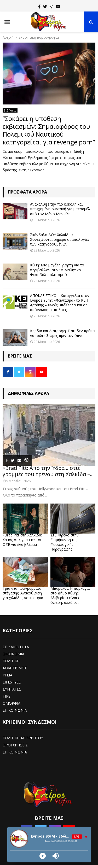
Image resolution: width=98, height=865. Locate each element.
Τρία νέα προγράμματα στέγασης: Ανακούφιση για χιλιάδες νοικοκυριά (23, 593)
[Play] (43, 856)
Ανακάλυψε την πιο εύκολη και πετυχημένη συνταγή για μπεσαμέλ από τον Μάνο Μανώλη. (60, 209)
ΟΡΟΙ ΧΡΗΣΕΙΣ (15, 745)
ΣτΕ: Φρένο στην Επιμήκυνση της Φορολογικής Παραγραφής (64, 542)
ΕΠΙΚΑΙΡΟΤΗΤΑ (16, 646)
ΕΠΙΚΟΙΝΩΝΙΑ (15, 710)
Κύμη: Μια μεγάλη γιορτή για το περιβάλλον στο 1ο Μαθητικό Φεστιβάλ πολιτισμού (57, 269)
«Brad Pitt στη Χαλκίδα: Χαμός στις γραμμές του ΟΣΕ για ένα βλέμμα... (23, 540)
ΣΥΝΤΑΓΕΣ (12, 689)
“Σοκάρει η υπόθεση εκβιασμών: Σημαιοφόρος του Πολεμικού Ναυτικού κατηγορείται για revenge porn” (49, 130)
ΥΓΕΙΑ (7, 675)
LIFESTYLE (12, 682)
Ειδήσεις (10, 110)
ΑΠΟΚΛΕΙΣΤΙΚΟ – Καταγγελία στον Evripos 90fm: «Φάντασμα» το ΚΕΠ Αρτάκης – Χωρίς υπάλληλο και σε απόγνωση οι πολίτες (59, 302)
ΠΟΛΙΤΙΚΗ (11, 660)
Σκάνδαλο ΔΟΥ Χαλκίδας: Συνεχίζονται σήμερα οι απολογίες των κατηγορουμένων (59, 239)
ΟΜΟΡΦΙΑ (11, 703)
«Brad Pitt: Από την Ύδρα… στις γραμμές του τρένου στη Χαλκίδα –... (48, 471)
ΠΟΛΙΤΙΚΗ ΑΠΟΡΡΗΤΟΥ (23, 737)
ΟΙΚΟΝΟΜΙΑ (13, 653)
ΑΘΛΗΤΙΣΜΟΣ (15, 667)
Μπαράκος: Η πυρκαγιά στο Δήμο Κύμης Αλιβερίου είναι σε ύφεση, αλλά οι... (70, 595)
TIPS (6, 696)
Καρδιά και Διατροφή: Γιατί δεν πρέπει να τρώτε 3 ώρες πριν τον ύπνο (62, 333)
